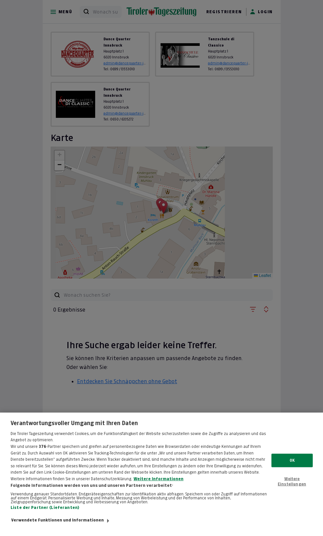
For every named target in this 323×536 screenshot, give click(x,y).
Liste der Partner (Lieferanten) (45, 514)
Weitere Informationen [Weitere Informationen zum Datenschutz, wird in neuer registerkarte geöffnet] (158, 485)
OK (292, 467)
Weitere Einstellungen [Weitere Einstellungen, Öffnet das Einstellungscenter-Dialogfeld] (292, 487)
